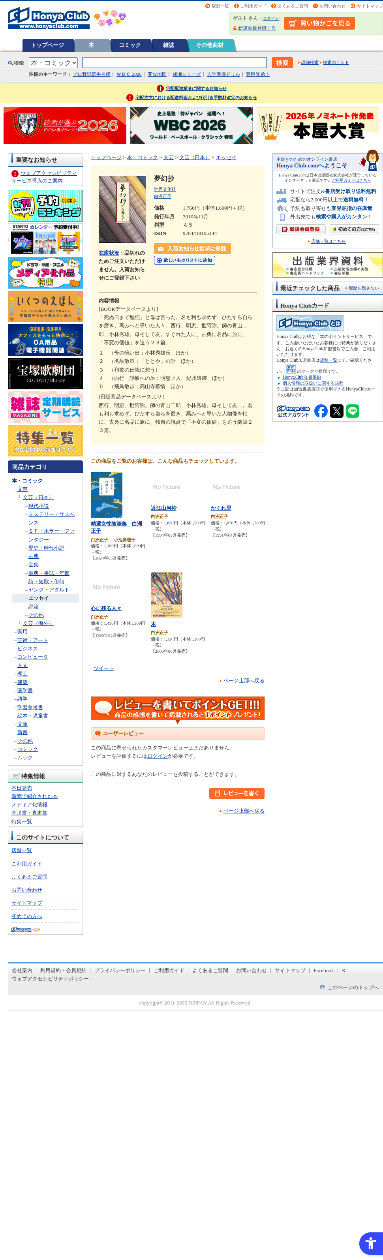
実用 (22, 632)
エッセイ (38, 598)
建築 (22, 682)
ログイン (271, 18)
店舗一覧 (220, 6)
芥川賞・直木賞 (29, 813)
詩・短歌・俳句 (46, 581)
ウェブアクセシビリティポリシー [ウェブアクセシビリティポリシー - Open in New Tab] (50, 979)
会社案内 (22, 970)
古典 (33, 556)
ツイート (104, 668)
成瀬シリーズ (187, 74)
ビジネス (27, 649)
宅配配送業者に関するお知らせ (196, 88)
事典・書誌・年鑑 (48, 573)
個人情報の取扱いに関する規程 (313, 383)
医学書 (25, 690)
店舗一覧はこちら (328, 241)
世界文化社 (165, 189)
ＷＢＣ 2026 (128, 74)
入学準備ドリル (223, 74)
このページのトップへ (353, 987)
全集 (33, 564)
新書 (22, 732)
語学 (22, 699)
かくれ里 (221, 508)
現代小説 (38, 506)
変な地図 (157, 74)
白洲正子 (162, 196)
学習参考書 (30, 707)
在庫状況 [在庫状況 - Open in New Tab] (109, 253)
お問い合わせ (332, 6)
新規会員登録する (257, 28)
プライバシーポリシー (120, 970)
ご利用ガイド (253, 6)
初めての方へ (26, 916)
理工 (22, 674)
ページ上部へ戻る (244, 681)
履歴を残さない (364, 287)
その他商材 (209, 45)
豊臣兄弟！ (258, 74)
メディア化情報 (29, 804)
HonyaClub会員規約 (302, 377)
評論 (33, 607)
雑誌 (168, 45)
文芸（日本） (38, 497)
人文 (22, 665)
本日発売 (21, 788)
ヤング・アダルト (48, 590)
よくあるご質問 (293, 6)
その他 (36, 615)
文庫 (22, 724)
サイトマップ (370, 6)
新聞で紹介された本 (34, 796)
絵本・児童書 (32, 716)
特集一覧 (21, 821)
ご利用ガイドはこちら (351, 180)
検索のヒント (336, 62)
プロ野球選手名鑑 (92, 74)
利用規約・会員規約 (63, 970)
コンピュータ (32, 657)
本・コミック (27, 481)
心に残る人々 (106, 608)
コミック (130, 45)
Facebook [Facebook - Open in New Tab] (324, 970)
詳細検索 (310, 62)
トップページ (47, 45)
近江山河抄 (163, 508)
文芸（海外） (38, 623)
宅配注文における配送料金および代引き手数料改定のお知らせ (196, 97)
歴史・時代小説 (46, 548)
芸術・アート (32, 640)
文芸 (22, 489)
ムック (25, 758)
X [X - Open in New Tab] (344, 970)
